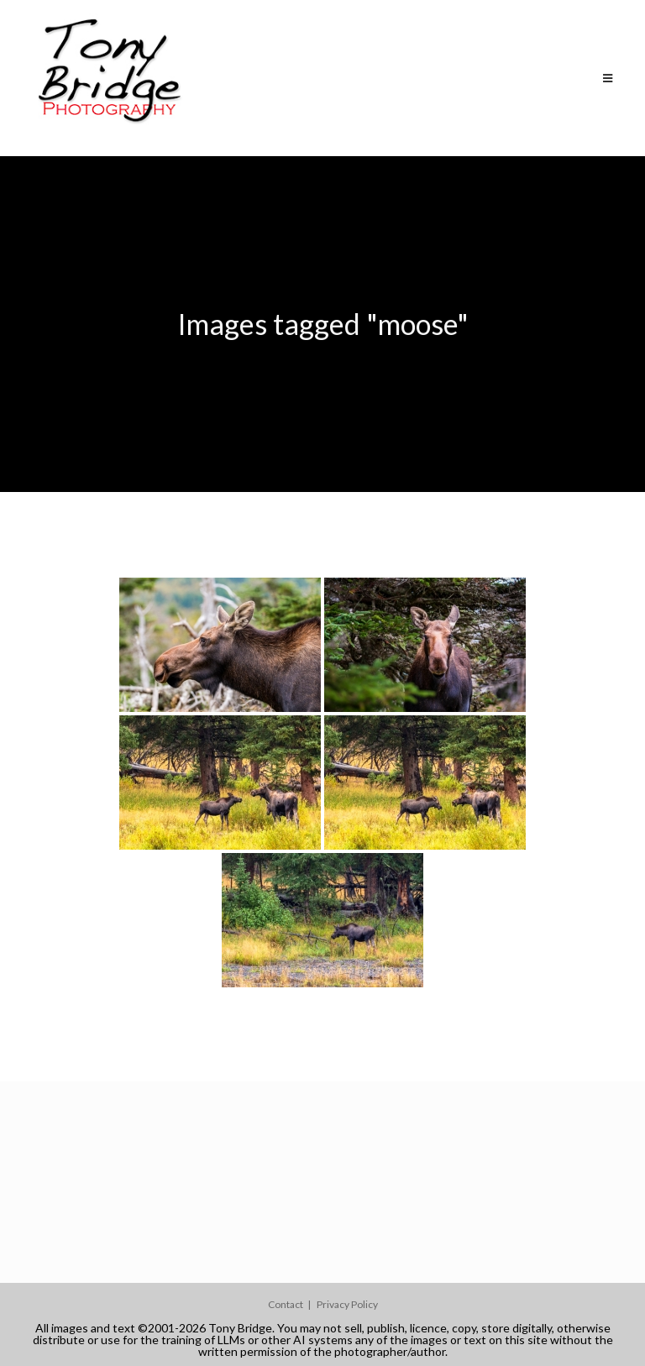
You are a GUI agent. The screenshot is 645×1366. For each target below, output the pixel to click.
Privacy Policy (347, 1304)
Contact (285, 1304)
